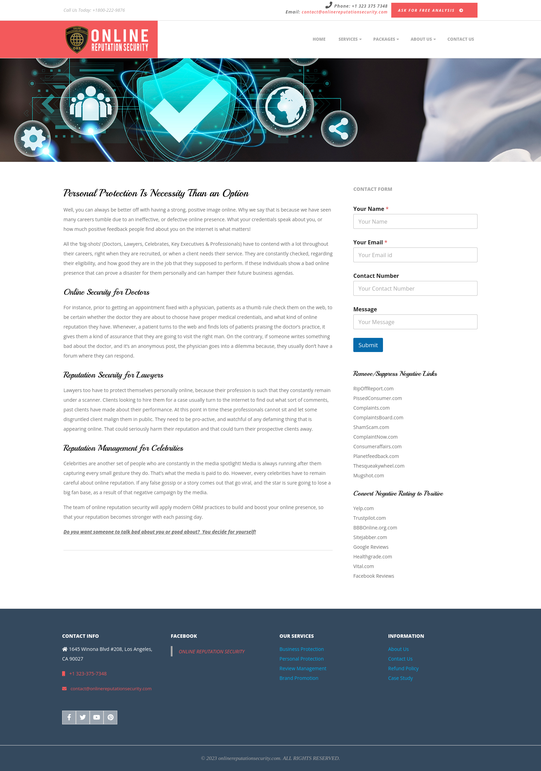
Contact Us (460, 39)
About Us (421, 39)
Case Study (400, 678)
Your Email (370, 242)
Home (319, 39)
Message (365, 309)
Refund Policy (403, 668)
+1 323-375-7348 (84, 673)
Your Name (371, 209)
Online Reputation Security (212, 651)
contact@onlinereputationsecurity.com (345, 12)
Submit (368, 345)
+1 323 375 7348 (370, 6)
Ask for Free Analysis (431, 10)
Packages (384, 39)
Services (347, 39)
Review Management (302, 668)
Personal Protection (301, 658)
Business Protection (301, 649)
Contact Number (376, 276)
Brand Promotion (298, 678)
